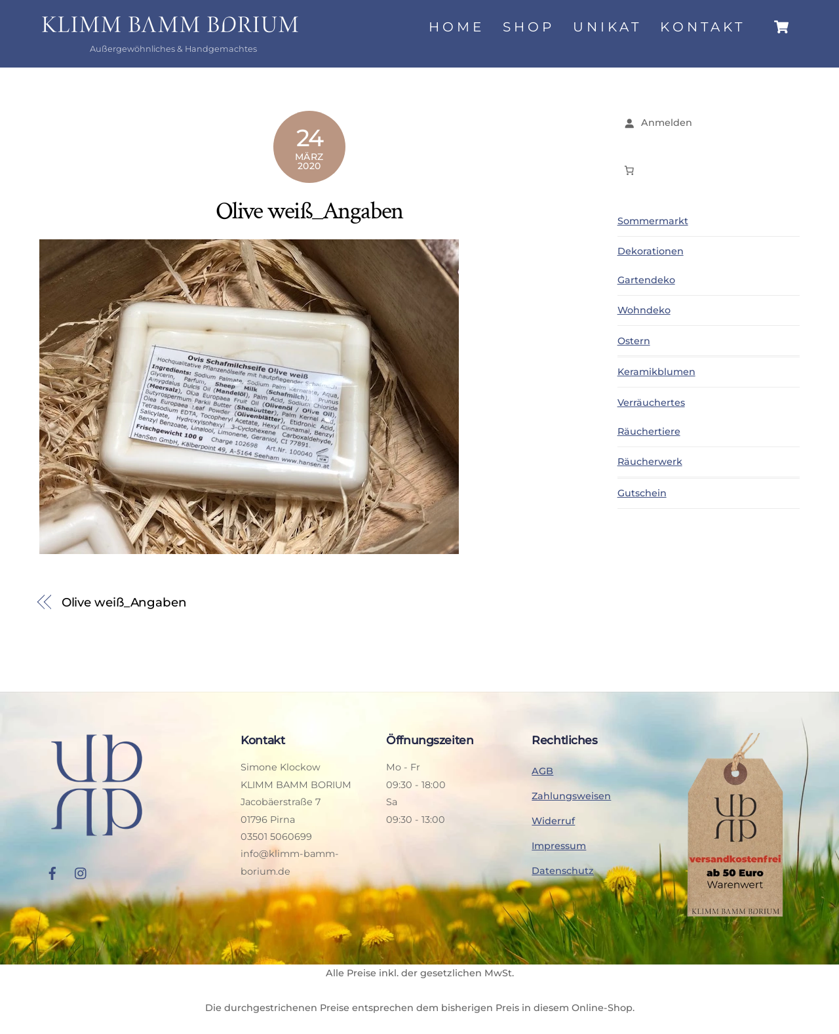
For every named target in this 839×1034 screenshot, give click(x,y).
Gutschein (642, 493)
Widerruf (553, 821)
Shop (529, 27)
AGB (542, 771)
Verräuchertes (651, 402)
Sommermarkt (652, 221)
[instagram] (81, 872)
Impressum (559, 846)
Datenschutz (563, 871)
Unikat (607, 27)
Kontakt (702, 27)
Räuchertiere (648, 431)
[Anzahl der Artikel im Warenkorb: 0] (629, 170)
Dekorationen (650, 251)
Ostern (633, 341)
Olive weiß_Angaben (309, 211)
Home (456, 27)
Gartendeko (646, 280)
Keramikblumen (656, 372)
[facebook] (52, 872)
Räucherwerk (649, 461)
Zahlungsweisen (571, 796)
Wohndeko (644, 310)
